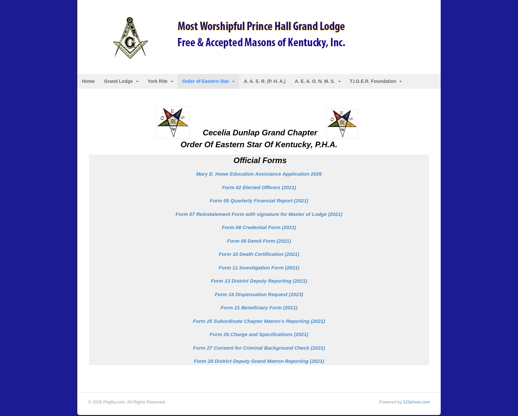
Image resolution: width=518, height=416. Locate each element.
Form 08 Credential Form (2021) (259, 228)
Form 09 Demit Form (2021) (259, 241)
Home (88, 82)
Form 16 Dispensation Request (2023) (259, 295)
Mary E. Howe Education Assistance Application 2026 (259, 174)
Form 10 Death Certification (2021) (259, 255)
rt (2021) (259, 201)
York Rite (158, 82)
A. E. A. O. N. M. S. (315, 82)
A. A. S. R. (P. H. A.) (265, 82)
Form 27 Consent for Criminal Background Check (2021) (259, 348)
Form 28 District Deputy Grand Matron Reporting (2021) (259, 361)
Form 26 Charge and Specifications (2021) (259, 335)
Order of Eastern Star (206, 82)
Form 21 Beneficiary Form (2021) (259, 308)
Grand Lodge (118, 82)
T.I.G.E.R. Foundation (373, 82)
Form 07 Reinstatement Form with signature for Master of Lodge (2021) (258, 215)
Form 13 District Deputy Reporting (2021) (259, 281)
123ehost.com (416, 402)
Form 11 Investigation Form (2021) (259, 268)
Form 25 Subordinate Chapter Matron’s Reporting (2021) (259, 322)
